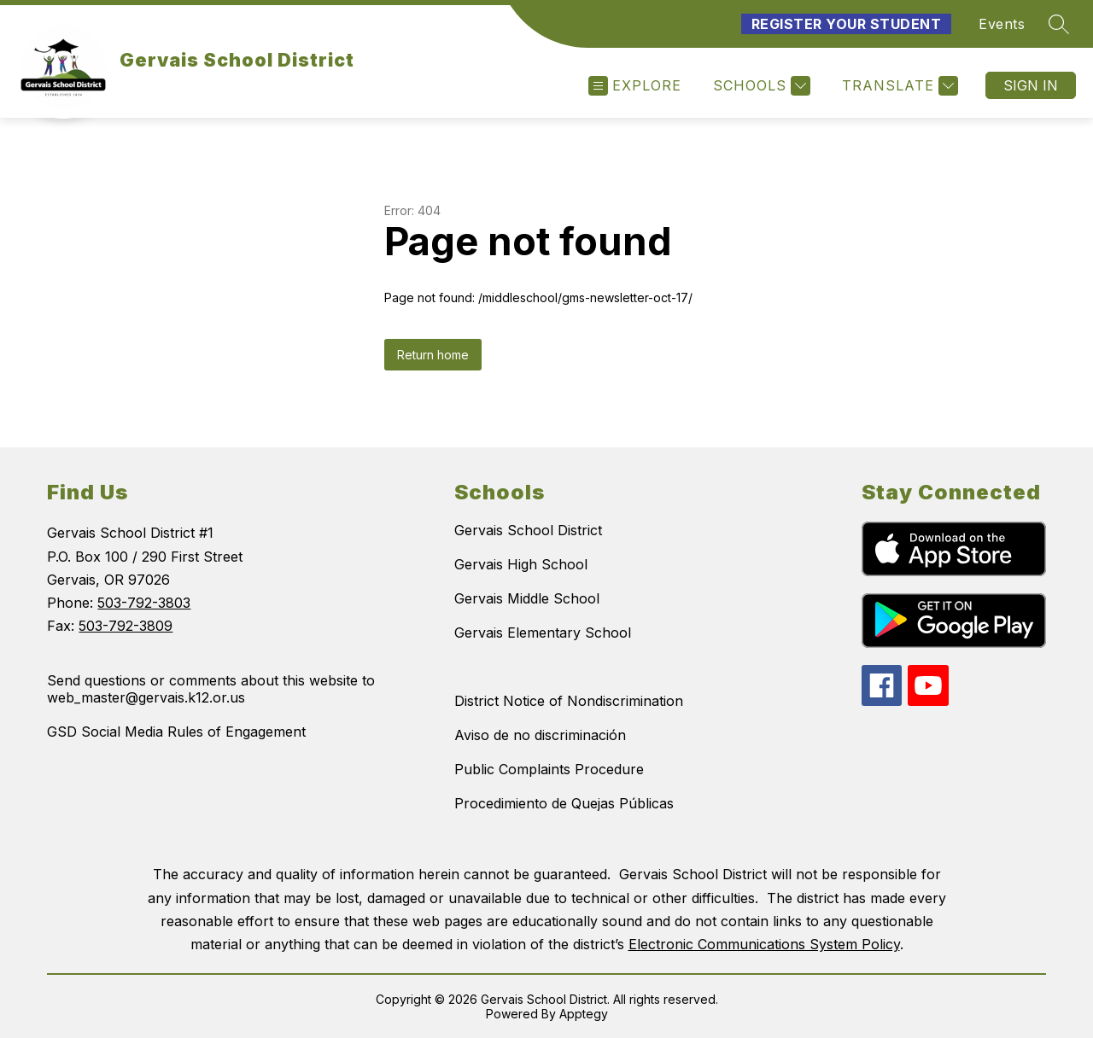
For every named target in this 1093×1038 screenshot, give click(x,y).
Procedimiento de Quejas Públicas (564, 803)
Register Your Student (846, 23)
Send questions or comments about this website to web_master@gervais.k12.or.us (211, 689)
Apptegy (583, 1013)
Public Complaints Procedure (549, 769)
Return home (433, 354)
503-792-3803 (143, 602)
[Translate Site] (898, 85)
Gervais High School (520, 564)
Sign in (1030, 85)
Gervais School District (528, 530)
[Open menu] (634, 85)
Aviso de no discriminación (540, 735)
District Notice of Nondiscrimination (568, 700)
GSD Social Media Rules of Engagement (176, 731)
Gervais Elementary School (542, 632)
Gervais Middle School (526, 598)
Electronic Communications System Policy (764, 944)
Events (1002, 23)
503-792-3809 (125, 625)
